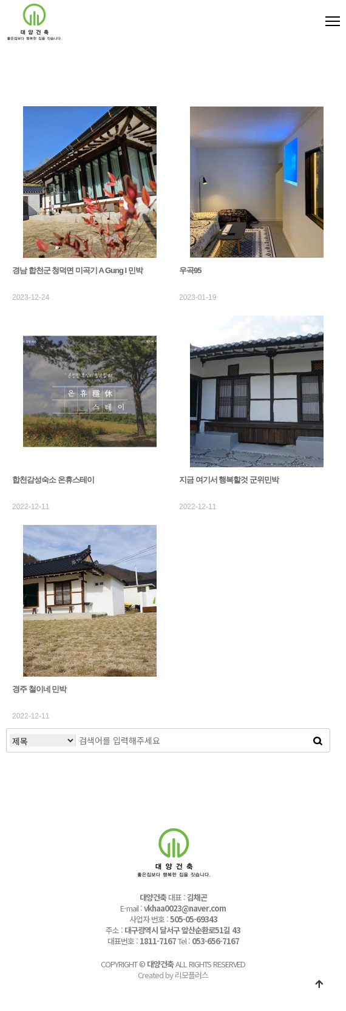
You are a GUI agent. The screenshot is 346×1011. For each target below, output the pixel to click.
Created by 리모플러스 (173, 975)
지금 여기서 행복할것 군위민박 (229, 479)
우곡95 (190, 270)
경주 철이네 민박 (39, 689)
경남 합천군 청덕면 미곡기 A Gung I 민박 (77, 270)
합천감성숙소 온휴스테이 (53, 479)
